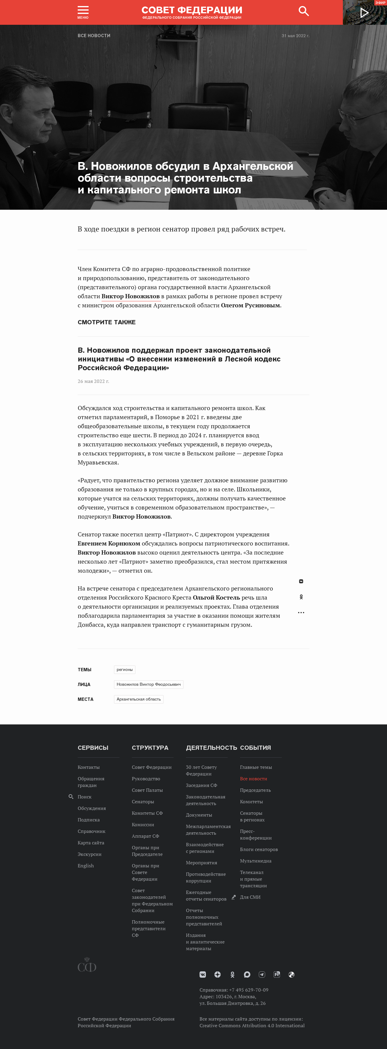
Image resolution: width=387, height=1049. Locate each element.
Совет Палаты (147, 790)
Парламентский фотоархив (291, 975)
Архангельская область (139, 699)
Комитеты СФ (147, 813)
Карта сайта (91, 843)
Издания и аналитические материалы (205, 941)
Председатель (255, 790)
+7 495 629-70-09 (248, 990)
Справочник (92, 831)
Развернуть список (301, 612)
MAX (247, 974)
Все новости (94, 35)
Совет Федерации (152, 767)
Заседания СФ (201, 785)
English (86, 866)
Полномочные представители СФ (149, 928)
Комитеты (251, 801)
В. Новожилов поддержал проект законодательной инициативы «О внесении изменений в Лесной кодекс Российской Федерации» (179, 359)
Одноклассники (301, 596)
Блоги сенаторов (259, 849)
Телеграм (262, 974)
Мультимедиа (256, 861)
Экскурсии (90, 854)
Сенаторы (143, 801)
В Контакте (301, 581)
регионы (125, 669)
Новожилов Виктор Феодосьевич (149, 684)
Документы (199, 815)
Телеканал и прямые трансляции (253, 879)
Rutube (277, 974)
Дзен (217, 974)
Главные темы (256, 767)
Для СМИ (250, 897)
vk (203, 974)
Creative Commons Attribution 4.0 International (252, 1025)
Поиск (85, 797)
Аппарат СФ (145, 836)
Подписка (89, 820)
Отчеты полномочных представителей (204, 917)
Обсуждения (92, 808)
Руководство (146, 778)
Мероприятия (201, 863)
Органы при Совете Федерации (145, 872)
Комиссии (143, 824)
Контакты (89, 767)
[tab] (301, 600)
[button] (83, 12)
